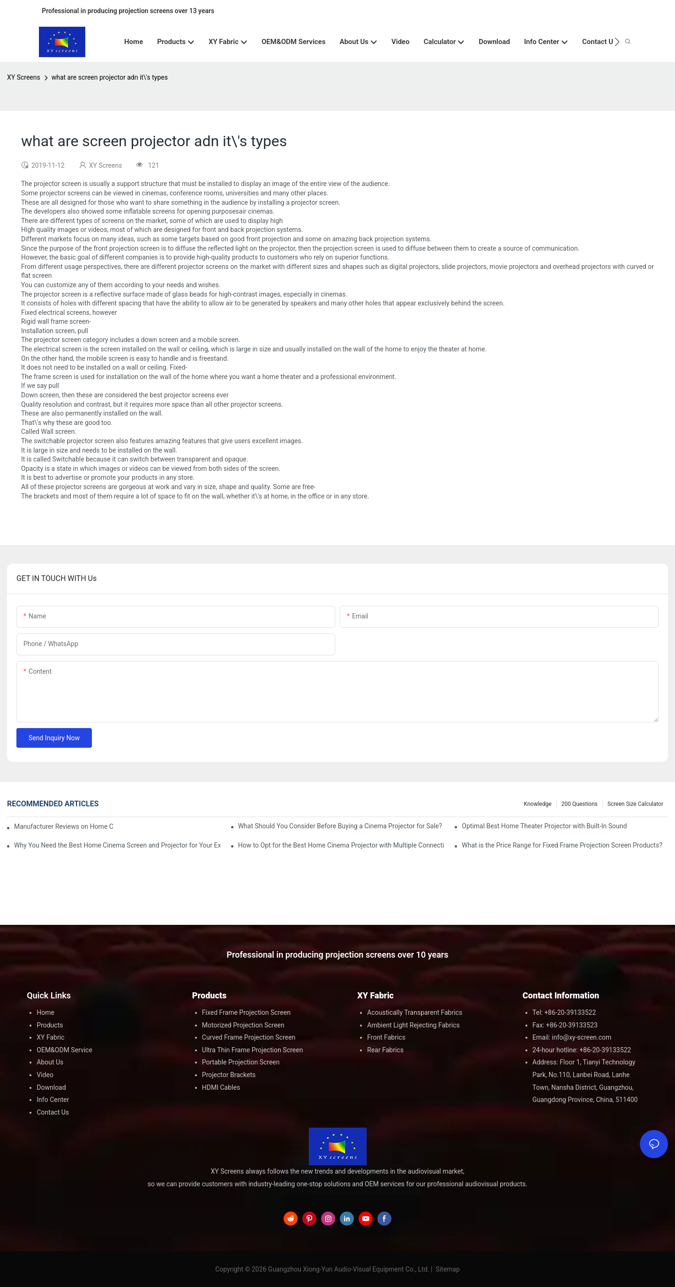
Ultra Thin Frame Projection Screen (252, 1050)
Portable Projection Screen (241, 1062)
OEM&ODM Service (64, 1050)
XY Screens (23, 77)
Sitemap (447, 1269)
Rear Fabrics (385, 1050)
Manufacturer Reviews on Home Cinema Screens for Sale (63, 826)
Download (51, 1087)
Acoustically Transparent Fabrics (414, 1012)
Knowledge (538, 804)
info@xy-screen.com (581, 1037)
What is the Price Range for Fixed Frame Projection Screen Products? (562, 845)
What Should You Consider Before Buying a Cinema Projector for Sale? (340, 826)
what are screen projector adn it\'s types (110, 77)
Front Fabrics (386, 1037)
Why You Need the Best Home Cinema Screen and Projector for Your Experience (117, 845)
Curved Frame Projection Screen (249, 1037)
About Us (50, 1062)
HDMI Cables (221, 1087)
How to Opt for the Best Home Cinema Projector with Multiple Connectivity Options (341, 845)
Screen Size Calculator (635, 804)
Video (45, 1075)
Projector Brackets (229, 1075)
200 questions (580, 804)
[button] (617, 41)
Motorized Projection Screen (243, 1025)
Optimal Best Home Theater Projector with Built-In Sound (544, 826)
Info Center (53, 1099)
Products (50, 1025)
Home (45, 1012)
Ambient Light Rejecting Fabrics (413, 1025)
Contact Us (53, 1112)
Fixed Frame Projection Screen (246, 1012)
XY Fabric (50, 1037)
